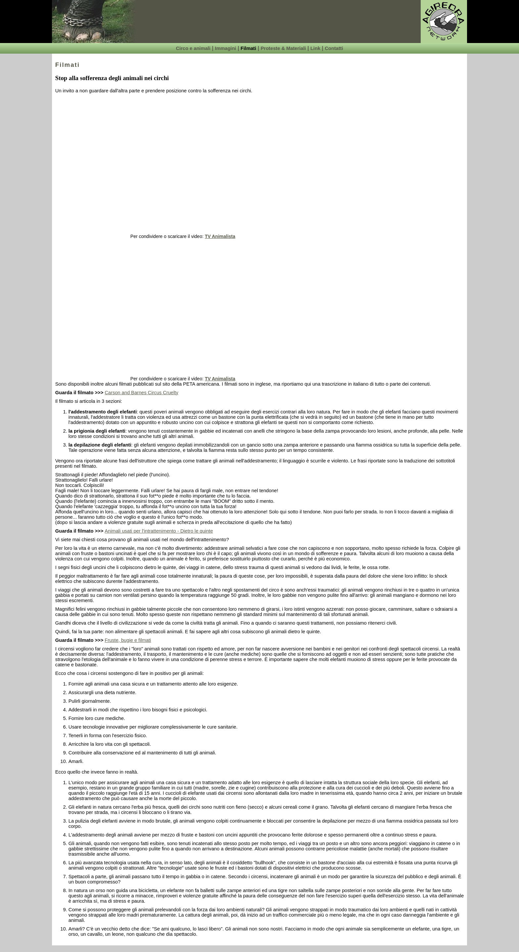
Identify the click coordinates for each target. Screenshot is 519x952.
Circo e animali (193, 48)
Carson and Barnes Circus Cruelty (141, 392)
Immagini (225, 48)
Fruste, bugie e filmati (128, 640)
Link (315, 48)
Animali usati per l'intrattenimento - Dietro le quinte (159, 531)
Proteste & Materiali (283, 48)
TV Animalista (220, 236)
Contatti (334, 48)
